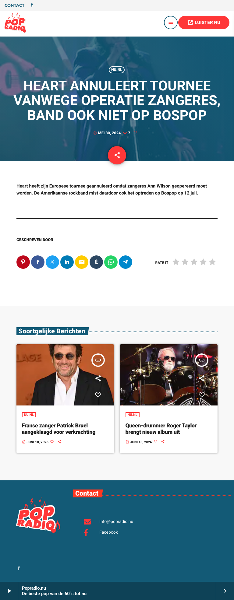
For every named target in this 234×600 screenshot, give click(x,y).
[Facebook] (32, 5)
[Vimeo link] (15, 22)
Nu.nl (116, 70)
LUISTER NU (203, 22)
